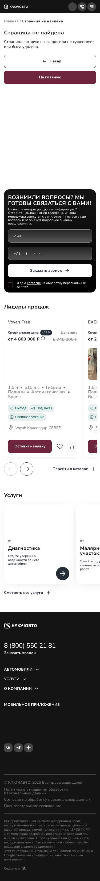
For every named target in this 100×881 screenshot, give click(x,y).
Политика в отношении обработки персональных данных (36, 791)
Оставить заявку (30, 446)
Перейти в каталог (74, 469)
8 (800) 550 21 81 (30, 645)
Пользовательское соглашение (32, 806)
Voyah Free (19, 322)
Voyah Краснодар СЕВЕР (34, 428)
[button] (26, 469)
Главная (11, 21)
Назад (51, 61)
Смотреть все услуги (27, 592)
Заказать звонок (50, 270)
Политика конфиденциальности (41, 855)
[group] (38, 544)
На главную (50, 77)
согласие (34, 283)
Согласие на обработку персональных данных (47, 800)
